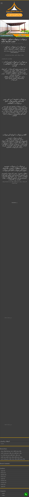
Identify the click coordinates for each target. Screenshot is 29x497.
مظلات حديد (4, 444)
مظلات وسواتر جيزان (5, 485)
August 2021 (3, 390)
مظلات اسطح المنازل (6, 430)
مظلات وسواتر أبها (5, 458)
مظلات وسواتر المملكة (6, 479)
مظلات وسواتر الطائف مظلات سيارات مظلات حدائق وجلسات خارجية (13, 370)
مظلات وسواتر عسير (5, 487)
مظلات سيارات (4, 450)
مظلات (3, 428)
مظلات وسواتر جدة (5, 483)
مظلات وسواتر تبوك (5, 481)
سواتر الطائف (4, 418)
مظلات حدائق (4, 442)
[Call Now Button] (26, 494)
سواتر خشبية (4, 424)
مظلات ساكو (4, 448)
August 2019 (3, 398)
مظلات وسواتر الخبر (5, 466)
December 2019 (3, 392)
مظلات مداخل (4, 452)
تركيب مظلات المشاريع (6, 411)
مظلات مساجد (4, 456)
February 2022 (3, 388)
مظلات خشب (4, 446)
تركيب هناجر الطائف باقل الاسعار (7, 413)
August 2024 (3, 382)
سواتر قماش (4, 426)
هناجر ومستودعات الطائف (6, 493)
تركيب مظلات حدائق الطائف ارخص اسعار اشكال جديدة (10, 366)
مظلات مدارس (4, 454)
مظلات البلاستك (5, 434)
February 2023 (3, 384)
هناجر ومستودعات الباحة (6, 491)
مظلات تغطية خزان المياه (6, 440)
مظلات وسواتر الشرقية (6, 474)
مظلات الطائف (4, 436)
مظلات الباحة (4, 432)
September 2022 (3, 386)
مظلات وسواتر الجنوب (6, 464)
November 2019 (3, 394)
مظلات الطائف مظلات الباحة (7, 43)
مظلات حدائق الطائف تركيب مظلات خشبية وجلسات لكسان (11, 364)
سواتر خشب (4, 422)
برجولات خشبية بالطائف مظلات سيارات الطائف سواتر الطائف (12, 368)
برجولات (3, 407)
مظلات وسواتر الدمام (6, 470)
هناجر (3, 489)
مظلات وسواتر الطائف (6, 476)
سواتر (3, 415)
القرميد (3, 405)
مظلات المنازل (4, 438)
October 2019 (3, 396)
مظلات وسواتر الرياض (6, 472)
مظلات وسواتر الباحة (5, 462)
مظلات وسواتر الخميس (6, 468)
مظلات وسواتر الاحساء (6, 460)
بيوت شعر (3, 409)
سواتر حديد (4, 420)
